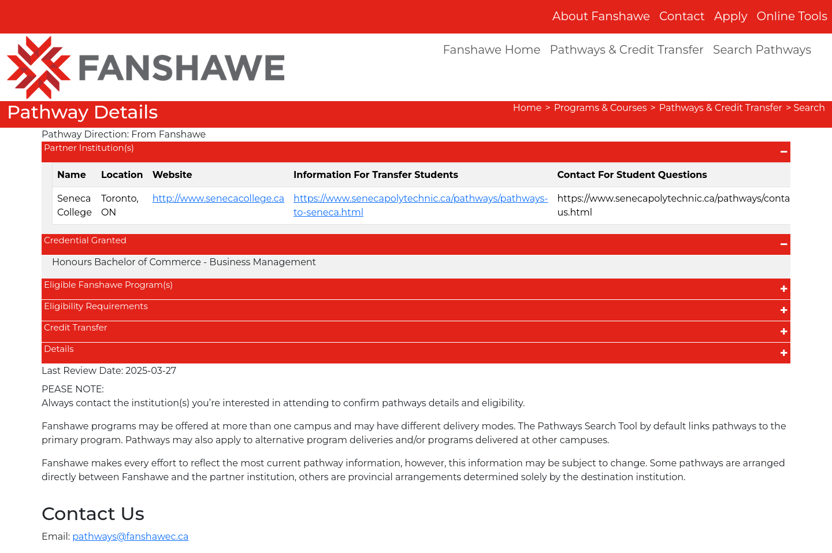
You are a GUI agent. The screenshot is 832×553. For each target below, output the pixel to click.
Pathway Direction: (85, 134)
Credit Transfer (75, 327)
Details (58, 348)
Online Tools (792, 16)
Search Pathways (762, 50)
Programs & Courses (600, 107)
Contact (682, 16)
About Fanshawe (601, 16)
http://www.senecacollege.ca (218, 198)
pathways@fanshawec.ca (130, 536)
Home (527, 107)
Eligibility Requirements (96, 305)
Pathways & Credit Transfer (627, 50)
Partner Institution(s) (89, 147)
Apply (731, 16)
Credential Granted (85, 240)
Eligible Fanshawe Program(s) (108, 284)
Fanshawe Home (491, 50)
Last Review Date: (82, 370)
